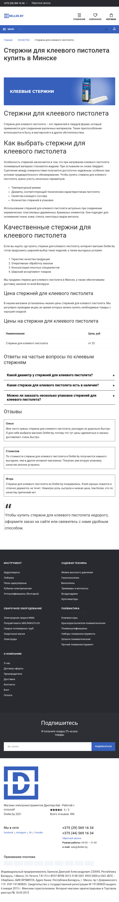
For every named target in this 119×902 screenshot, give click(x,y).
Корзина (111, 17)
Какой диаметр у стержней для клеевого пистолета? (50, 377)
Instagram (22, 835)
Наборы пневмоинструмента (78, 635)
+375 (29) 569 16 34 (15, 3)
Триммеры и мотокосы (75, 590)
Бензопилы (68, 584)
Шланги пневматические (76, 640)
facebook (9, 835)
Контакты (9, 686)
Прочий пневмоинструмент (77, 646)
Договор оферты (13, 670)
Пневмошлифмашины (74, 630)
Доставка (9, 680)
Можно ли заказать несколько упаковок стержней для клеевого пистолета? (51, 399)
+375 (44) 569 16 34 (78, 836)
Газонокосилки (70, 579)
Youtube (41, 835)
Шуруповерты (12, 574)
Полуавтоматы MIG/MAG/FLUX (22, 624)
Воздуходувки (70, 595)
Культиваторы (70, 600)
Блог (6, 691)
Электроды (10, 640)
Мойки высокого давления (77, 574)
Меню (8, 31)
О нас (7, 664)
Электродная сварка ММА (19, 619)
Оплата (8, 696)
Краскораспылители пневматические (83, 624)
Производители (13, 675)
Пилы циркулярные (15, 584)
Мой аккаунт (111, 30)
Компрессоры (70, 619)
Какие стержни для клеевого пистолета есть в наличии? (53, 387)
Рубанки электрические (18, 590)
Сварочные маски (14, 635)
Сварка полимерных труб (18, 630)
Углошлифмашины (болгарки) (21, 595)
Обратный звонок (44, 3)
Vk (32, 835)
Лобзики (9, 579)
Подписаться (102, 748)
